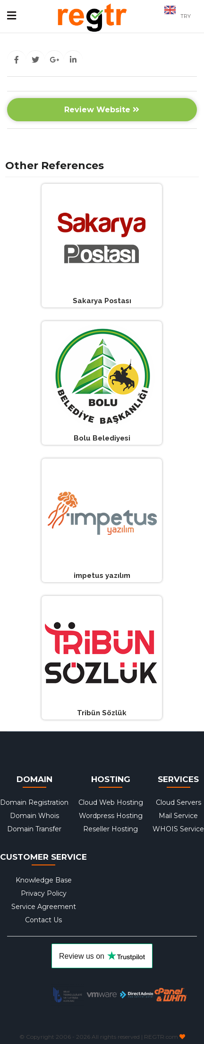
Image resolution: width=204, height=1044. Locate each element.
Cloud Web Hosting (110, 802)
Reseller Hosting (110, 829)
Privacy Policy (44, 893)
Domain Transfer (34, 829)
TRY (185, 16)
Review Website (101, 109)
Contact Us (43, 920)
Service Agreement (43, 906)
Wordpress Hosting (111, 815)
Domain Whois (34, 815)
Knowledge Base (44, 880)
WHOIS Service (178, 829)
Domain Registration (34, 802)
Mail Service (178, 815)
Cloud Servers (178, 802)
